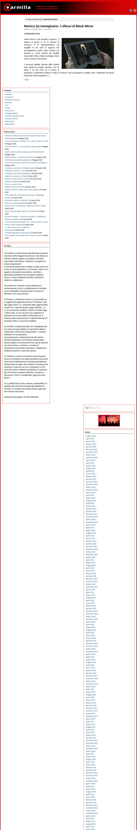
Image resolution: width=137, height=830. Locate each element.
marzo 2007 (117, 669)
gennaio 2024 (118, 125)
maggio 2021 (118, 211)
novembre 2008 (119, 615)
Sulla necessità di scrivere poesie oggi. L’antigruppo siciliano (14, 181)
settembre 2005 (119, 717)
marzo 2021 (117, 216)
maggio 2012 (118, 502)
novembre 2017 (119, 324)
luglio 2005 (117, 723)
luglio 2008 (117, 626)
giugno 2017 (118, 338)
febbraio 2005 (118, 736)
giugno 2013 (118, 467)
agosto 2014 (118, 429)
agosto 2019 (118, 267)
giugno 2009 (118, 596)
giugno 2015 (118, 402)
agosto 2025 (118, 73)
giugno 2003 (118, 790)
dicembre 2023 (119, 127)
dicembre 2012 (119, 483)
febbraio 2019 (118, 284)
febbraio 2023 (118, 154)
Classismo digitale (11, 157)
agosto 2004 (118, 753)
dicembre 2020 (119, 224)
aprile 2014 (117, 440)
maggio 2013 (118, 470)
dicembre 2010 (119, 548)
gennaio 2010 (118, 577)
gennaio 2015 (118, 416)
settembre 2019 (119, 265)
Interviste (7, 33)
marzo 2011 (117, 540)
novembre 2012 (119, 486)
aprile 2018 (117, 311)
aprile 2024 (117, 117)
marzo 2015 (117, 410)
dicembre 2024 (119, 95)
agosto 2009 (118, 591)
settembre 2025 (119, 71)
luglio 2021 (117, 205)
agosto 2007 (118, 656)
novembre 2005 (119, 712)
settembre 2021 (119, 200)
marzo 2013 (117, 475)
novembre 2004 (119, 744)
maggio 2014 (118, 437)
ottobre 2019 (118, 262)
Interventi (7, 25)
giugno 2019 (118, 273)
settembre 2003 (119, 782)
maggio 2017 (118, 340)
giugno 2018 (118, 305)
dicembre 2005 (119, 709)
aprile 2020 (117, 246)
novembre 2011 (119, 518)
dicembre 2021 (119, 192)
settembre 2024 (119, 103)
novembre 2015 (119, 389)
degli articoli (119, 818)
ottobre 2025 (118, 68)
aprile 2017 (117, 343)
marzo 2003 (117, 798)
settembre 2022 (119, 168)
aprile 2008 (117, 634)
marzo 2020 (117, 249)
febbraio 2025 (118, 90)
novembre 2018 (119, 292)
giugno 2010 (118, 564)
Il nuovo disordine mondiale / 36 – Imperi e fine (13, 82)
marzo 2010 (117, 572)
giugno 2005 (118, 726)
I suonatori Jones (10, 49)
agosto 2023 (118, 138)
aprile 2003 (117, 796)
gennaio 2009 (118, 610)
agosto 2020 (118, 235)
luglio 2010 (117, 561)
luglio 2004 (117, 755)
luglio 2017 (117, 335)
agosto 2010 (118, 558)
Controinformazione (11, 30)
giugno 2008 (118, 629)
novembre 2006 (119, 680)
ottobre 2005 (118, 715)
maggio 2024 (118, 114)
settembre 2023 (119, 135)
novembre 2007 (119, 647)
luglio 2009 (117, 594)
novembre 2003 (119, 777)
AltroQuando (9, 54)
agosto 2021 (118, 203)
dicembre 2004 (119, 742)
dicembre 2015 (119, 386)
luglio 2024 (117, 108)
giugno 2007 (118, 661)
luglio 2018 (117, 302)
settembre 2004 (119, 750)
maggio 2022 (118, 179)
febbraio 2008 (118, 639)
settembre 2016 (119, 362)
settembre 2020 (119, 232)
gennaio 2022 (118, 189)
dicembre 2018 (119, 289)
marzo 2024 (117, 119)
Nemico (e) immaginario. (63, 26)
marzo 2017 (117, 346)
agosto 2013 (118, 461)
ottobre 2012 (118, 488)
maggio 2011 (118, 534)
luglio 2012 (117, 497)
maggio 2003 (118, 793)
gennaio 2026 (118, 60)
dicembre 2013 (119, 451)
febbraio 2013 (118, 478)
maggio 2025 (118, 82)
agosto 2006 (118, 688)
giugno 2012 (118, 499)
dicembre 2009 (119, 580)
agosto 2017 (118, 332)
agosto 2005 (118, 720)
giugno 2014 (118, 435)
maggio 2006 (118, 696)
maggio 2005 (118, 728)
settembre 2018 (119, 297)
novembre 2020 (119, 227)
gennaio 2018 (118, 319)
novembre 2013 (119, 453)
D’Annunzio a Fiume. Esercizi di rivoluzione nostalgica (12, 122)
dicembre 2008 (119, 612)
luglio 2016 (117, 367)
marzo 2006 (117, 701)
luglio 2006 (117, 691)
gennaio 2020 (118, 254)
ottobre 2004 (118, 747)
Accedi (115, 815)
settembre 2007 (119, 653)
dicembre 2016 (119, 354)
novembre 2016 (119, 356)
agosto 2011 (118, 526)
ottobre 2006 (118, 682)
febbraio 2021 (118, 219)
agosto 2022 (118, 170)
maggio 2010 (118, 567)
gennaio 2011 (118, 545)
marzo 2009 (117, 604)
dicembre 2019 (119, 257)
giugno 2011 (118, 532)
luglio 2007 (117, 658)
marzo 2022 (117, 184)
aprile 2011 (117, 537)
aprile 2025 (117, 84)
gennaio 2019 (118, 286)
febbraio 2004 (118, 769)
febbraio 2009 (118, 607)
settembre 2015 (119, 394)
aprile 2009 (117, 602)
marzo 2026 (117, 55)
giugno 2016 (118, 370)
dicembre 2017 (119, 321)
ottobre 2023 (118, 133)
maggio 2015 (118, 405)
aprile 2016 (117, 375)
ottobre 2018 (118, 294)
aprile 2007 (117, 666)
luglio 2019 (117, 270)
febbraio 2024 (118, 122)
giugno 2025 (118, 79)
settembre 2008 (119, 620)
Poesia (7, 38)
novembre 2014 (119, 421)
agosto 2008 (118, 623)
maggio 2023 (118, 146)
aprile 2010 (117, 569)
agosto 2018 (118, 300)
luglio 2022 (117, 173)
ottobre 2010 (118, 553)
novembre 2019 (119, 259)
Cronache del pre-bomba (13, 46)
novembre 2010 (119, 550)
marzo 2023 (117, 152)
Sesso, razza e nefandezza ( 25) (13, 200)
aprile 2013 (117, 472)
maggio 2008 (118, 631)
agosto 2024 (118, 106)
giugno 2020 (118, 241)
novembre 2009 (119, 583)
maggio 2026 (118, 49)
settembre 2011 (119, 523)
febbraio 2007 (118, 672)
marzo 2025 (117, 87)
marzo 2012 (117, 507)
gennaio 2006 (118, 707)
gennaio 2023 (118, 157)
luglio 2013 (117, 464)
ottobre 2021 (118, 197)
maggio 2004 (118, 761)
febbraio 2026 (118, 57)
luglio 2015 (117, 399)
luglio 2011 (117, 529)
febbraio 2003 (118, 801)
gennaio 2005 (118, 739)
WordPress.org (119, 823)
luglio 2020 (117, 238)
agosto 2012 (118, 494)
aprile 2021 (117, 214)
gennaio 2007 (118, 674)
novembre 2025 (119, 65)
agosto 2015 (118, 397)
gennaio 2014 (118, 448)
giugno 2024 (118, 111)
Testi (6, 35)
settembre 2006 (119, 685)
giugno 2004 (118, 758)
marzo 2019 (117, 281)
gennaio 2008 (118, 642)
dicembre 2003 (119, 774)
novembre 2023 (119, 130)
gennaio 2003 (118, 804)
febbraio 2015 (118, 413)
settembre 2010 (119, 556)
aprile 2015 (117, 408)
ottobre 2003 (118, 779)
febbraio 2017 (118, 348)
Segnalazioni (9, 51)
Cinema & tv (53, 29)
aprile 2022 (117, 181)
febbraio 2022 (118, 187)
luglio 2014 (117, 432)
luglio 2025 (117, 76)
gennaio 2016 (118, 383)
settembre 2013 (119, 459)
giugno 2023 (118, 143)
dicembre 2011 (119, 515)
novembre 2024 (119, 98)
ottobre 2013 (118, 456)
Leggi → (32, 82)
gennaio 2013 (118, 480)
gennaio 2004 (118, 771)
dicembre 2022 (119, 160)
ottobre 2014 (118, 424)
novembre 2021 (119, 195)
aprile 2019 (117, 278)
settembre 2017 (119, 329)
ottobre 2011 (118, 521)
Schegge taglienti (10, 43)
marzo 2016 (117, 378)
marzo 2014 (117, 443)
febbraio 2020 (118, 251)
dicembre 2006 (119, 677)
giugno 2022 (118, 176)
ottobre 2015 (118, 391)
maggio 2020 (118, 243)
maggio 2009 (118, 599)
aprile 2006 (117, 699)
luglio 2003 (117, 788)
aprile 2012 (117, 505)
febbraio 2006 (118, 704)
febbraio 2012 (118, 510)
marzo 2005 (117, 734)
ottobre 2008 (118, 618)
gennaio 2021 (118, 222)
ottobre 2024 (118, 100)
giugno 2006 (118, 693)
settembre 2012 (119, 491)
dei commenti (120, 821)
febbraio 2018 (118, 316)
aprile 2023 (117, 149)
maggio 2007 (118, 664)
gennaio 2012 (118, 513)
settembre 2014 (119, 426)
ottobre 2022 (118, 165)
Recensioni (8, 27)
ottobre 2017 (118, 327)
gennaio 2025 (118, 92)
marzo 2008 (117, 637)
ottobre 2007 (118, 650)
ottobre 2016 (118, 359)
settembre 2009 (119, 588)
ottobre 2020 (118, 230)
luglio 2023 (117, 141)
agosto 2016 (118, 364)
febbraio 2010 (118, 575)
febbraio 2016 (118, 381)
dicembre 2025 (119, 63)
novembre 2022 (119, 162)
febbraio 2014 (118, 445)
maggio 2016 (118, 373)
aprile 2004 (117, 763)
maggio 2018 (118, 308)
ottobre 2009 (118, 585)
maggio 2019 (118, 276)
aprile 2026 (117, 52)
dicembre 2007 (119, 645)
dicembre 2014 (119, 418)
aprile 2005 (117, 731)
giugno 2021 (118, 208)
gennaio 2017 (118, 351)
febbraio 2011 (118, 542)
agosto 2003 (118, 785)
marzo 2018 (117, 313)
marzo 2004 (117, 766)
